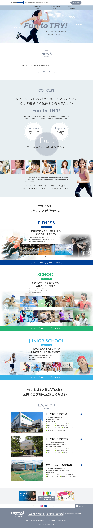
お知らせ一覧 (46, 71)
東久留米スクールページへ (60, 328)
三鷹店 (55, 7)
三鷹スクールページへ (45, 328)
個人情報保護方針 (42, 520)
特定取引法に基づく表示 (63, 520)
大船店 (38, 7)
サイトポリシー (51, 520)
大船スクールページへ (31, 328)
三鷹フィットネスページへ (54, 262)
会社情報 (26, 520)
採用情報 (76, 3)
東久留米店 (72, 7)
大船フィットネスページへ (38, 262)
